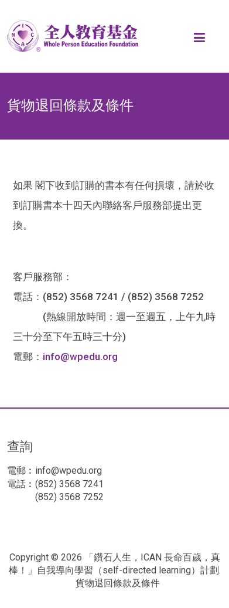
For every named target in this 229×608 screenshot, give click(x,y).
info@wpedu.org (80, 356)
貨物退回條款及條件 (118, 583)
